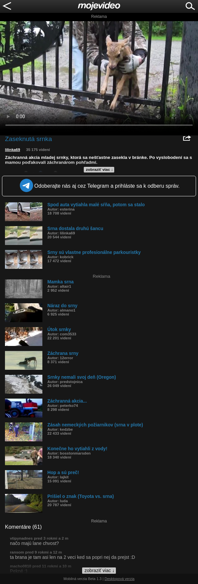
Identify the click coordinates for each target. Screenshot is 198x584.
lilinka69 (12, 150)
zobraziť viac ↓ (99, 169)
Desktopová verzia (120, 579)
